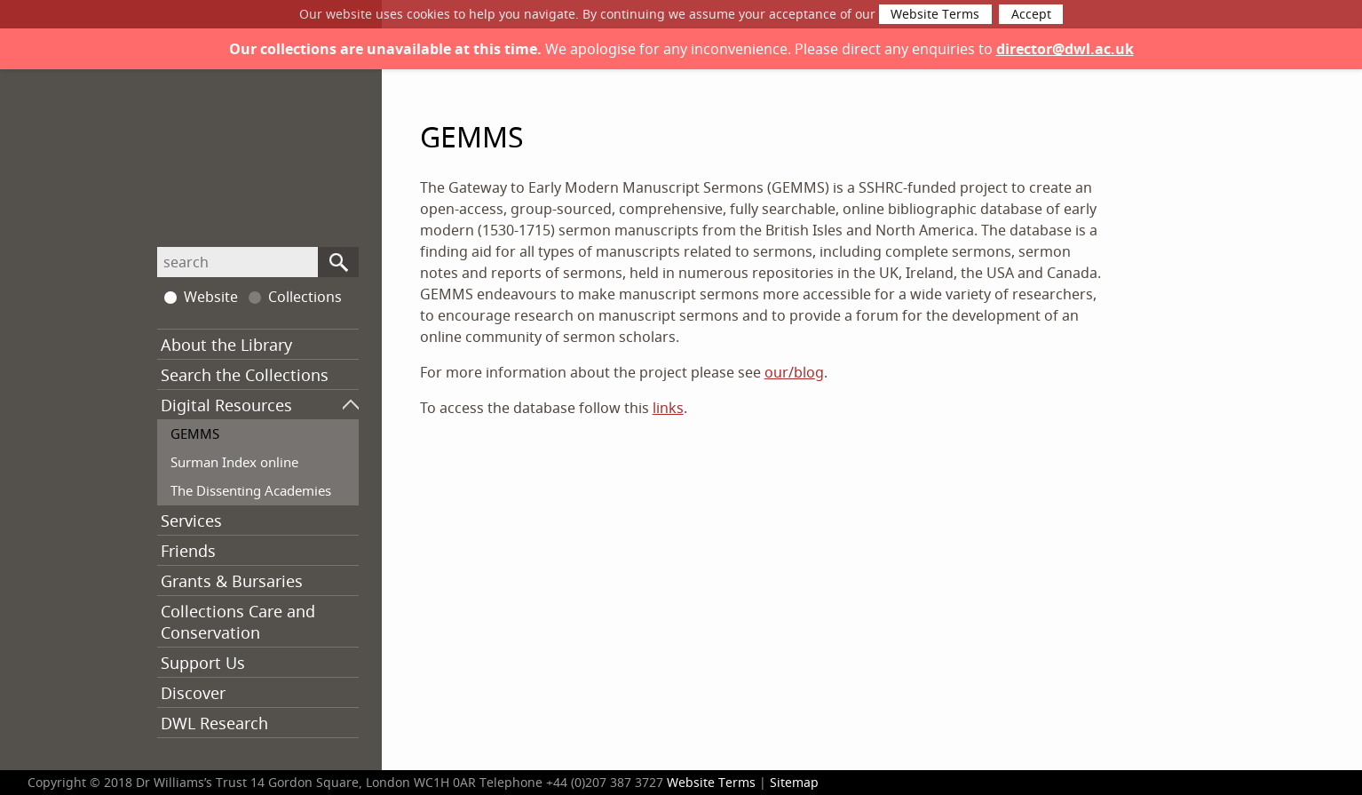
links (668, 407)
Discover (193, 693)
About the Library (226, 344)
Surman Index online (234, 462)
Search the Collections (245, 375)
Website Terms (935, 14)
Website (201, 296)
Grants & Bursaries (232, 581)
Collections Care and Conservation (238, 621)
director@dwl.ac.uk (1065, 49)
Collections (295, 296)
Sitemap (794, 782)
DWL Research (214, 723)
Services (191, 520)
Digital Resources (226, 405)
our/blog (794, 372)
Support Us (203, 662)
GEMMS (194, 433)
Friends (188, 550)
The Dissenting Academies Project (250, 501)
